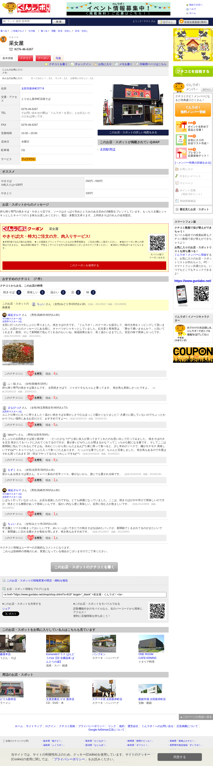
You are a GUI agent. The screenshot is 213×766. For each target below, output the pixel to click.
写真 (58, 58)
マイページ (186, 183)
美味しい (36, 292)
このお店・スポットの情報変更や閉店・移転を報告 (37, 580)
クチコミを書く (58, 64)
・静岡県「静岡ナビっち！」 (139, 741)
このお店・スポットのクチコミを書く (84, 567)
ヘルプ (192, 9)
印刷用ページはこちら (153, 64)
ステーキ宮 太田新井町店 (107, 699)
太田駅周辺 (107, 149)
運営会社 (133, 726)
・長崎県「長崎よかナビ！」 (182, 741)
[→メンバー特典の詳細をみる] (193, 162)
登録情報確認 (188, 201)
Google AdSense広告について (106, 729)
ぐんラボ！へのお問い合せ (158, 726)
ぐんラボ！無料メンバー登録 (193, 110)
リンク (112, 726)
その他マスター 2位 (12, 318)
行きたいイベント (190, 176)
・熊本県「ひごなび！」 (95, 741)
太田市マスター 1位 (12, 321)
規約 (121, 726)
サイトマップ (34, 726)
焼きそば (12, 292)
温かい (58, 292)
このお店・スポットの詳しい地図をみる (133, 132)
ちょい (41, 304)
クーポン (43, 58)
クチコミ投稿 (67, 726)
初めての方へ (196, 5)
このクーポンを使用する (84, 265)
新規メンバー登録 (194, 21)
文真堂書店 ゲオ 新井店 (60, 699)
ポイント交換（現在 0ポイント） (191, 192)
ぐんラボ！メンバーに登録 (190, 254)
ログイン (167, 21)
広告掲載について (187, 726)
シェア (6, 608)
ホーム (192, 13)
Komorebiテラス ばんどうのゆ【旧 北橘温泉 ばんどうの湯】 (60, 658)
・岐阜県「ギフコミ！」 (137, 745)
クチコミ (25, 58)
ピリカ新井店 (8, 699)
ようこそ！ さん (144, 21)
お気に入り (105, 64)
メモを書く (125, 64)
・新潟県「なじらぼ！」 (95, 745)
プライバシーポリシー (91, 726)
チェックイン (83, 64)
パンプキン (99, 654)
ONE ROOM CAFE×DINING (147, 656)
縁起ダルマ (14, 314)
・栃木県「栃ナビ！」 (52, 741)
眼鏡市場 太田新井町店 (152, 699)
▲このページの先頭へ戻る (196, 716)
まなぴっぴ (14, 407)
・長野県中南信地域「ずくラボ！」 (185, 745)
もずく (12, 469)
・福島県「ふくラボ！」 (53, 745)
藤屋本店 (5, 654)
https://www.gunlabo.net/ (192, 281)
